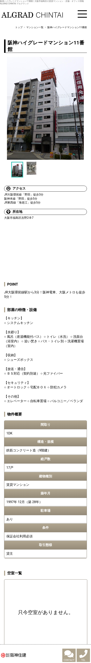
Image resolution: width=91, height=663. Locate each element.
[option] (45, 108)
